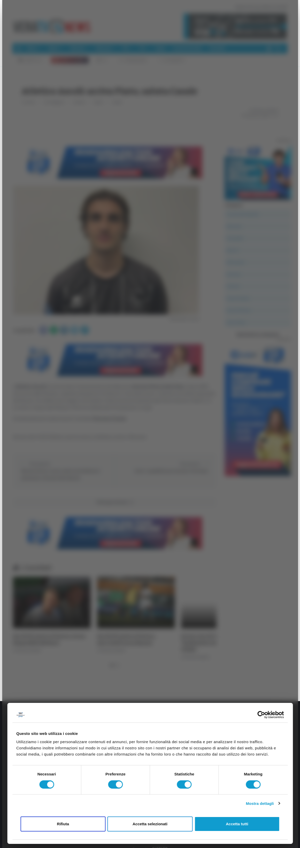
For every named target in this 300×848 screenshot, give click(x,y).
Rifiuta (63, 824)
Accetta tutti (237, 824)
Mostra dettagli (260, 803)
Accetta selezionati (150, 824)
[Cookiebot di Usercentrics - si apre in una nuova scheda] (261, 715)
